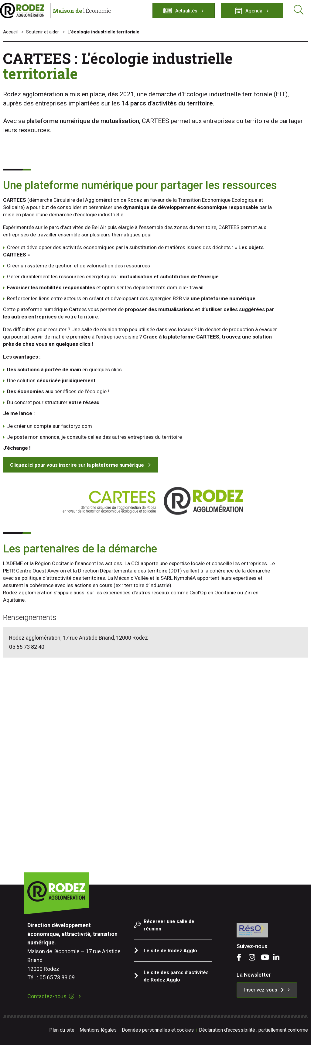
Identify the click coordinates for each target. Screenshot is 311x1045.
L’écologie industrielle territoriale (103, 32)
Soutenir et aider (42, 32)
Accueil (10, 32)
